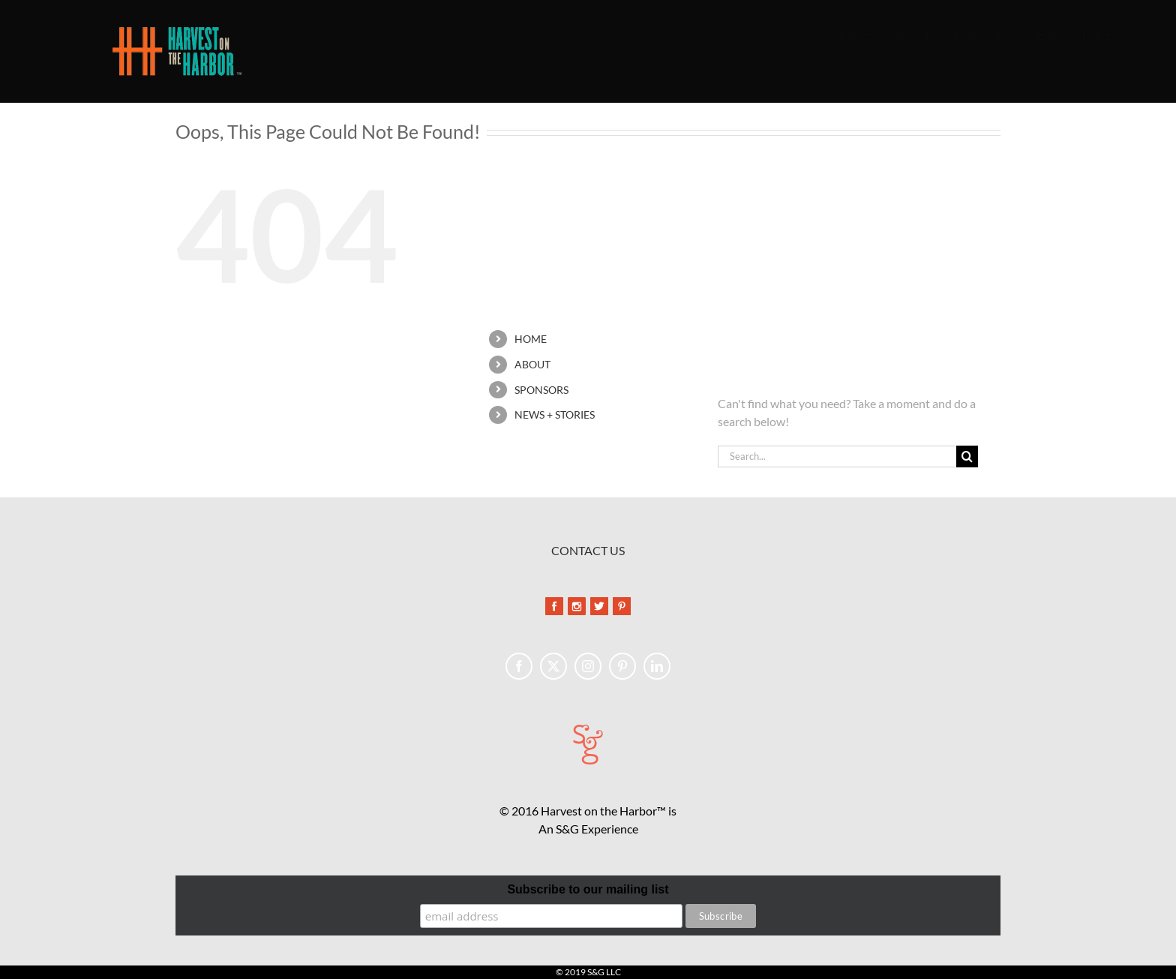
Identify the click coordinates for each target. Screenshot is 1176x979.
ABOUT (532, 364)
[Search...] (837, 456)
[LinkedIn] (657, 666)
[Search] (967, 456)
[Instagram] (588, 666)
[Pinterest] (622, 666)
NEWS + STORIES (554, 414)
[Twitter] (553, 666)
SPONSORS (541, 389)
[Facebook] (519, 666)
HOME (530, 338)
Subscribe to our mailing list (587, 889)
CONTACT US (588, 550)
